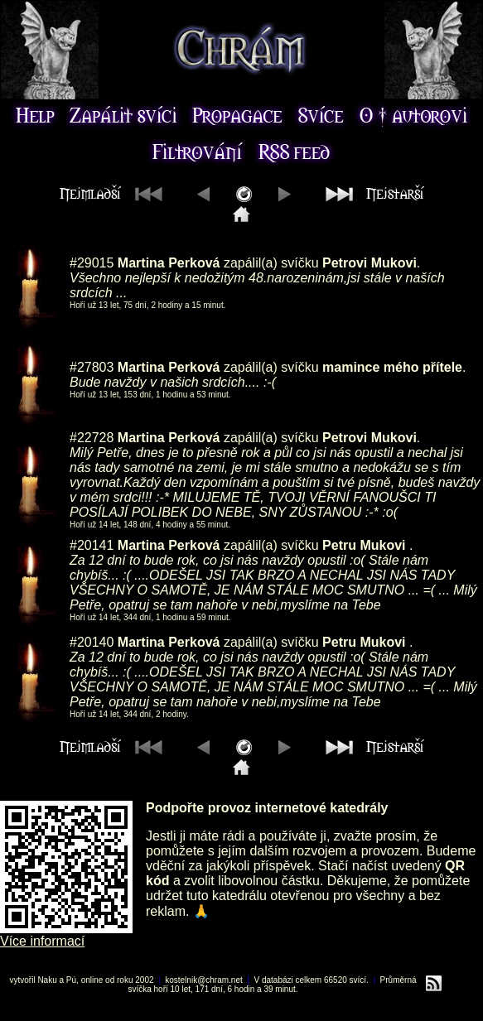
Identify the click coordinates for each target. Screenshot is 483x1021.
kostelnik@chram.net (204, 980)
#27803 (92, 367)
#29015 (92, 263)
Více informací (42, 941)
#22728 (92, 438)
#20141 (92, 545)
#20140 (92, 642)
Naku (46, 980)
